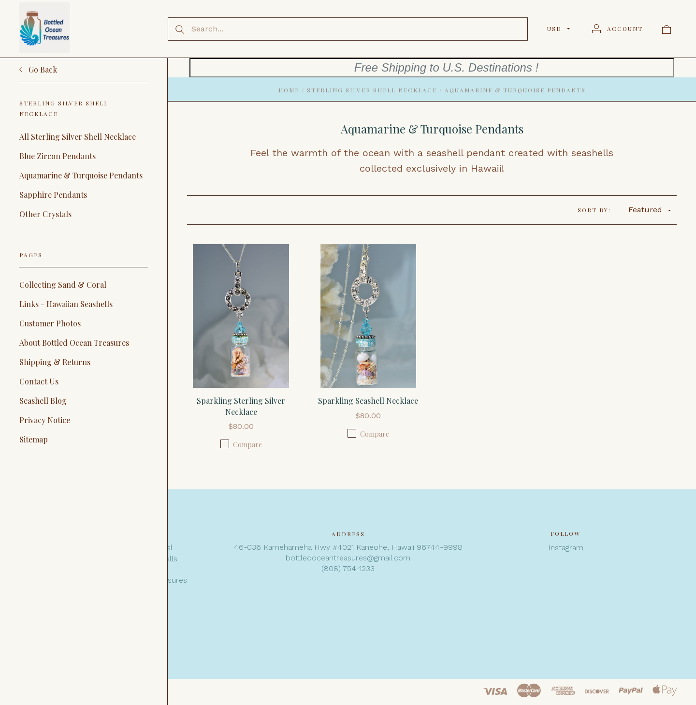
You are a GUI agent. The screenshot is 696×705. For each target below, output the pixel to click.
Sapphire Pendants (53, 195)
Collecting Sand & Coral (62, 284)
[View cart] (666, 28)
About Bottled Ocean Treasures (74, 343)
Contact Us (38, 381)
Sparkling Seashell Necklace (368, 401)
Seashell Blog (43, 401)
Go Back (38, 69)
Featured (649, 209)
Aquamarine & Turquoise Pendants (81, 175)
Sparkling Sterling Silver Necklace (241, 406)
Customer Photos (50, 323)
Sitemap (33, 439)
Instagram (565, 547)
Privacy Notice (44, 420)
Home (288, 90)
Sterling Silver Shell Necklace (372, 90)
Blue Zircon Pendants (57, 156)
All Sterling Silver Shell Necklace (77, 137)
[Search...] (348, 29)
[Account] (617, 28)
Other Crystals (45, 214)
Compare (241, 444)
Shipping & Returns (54, 362)
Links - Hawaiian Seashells (66, 304)
